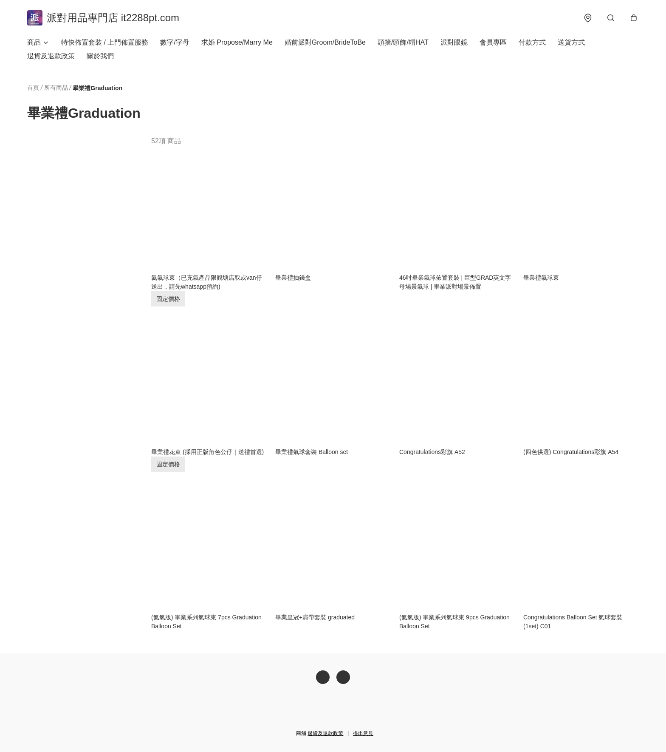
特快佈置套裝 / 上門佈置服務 (104, 42)
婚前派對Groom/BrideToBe (325, 42)
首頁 (33, 87)
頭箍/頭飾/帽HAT (403, 42)
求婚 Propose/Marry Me (237, 42)
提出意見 (363, 733)
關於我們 (100, 56)
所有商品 (56, 87)
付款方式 (532, 42)
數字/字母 (174, 42)
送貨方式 (571, 42)
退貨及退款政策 (51, 56)
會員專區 (493, 42)
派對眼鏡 (454, 42)
